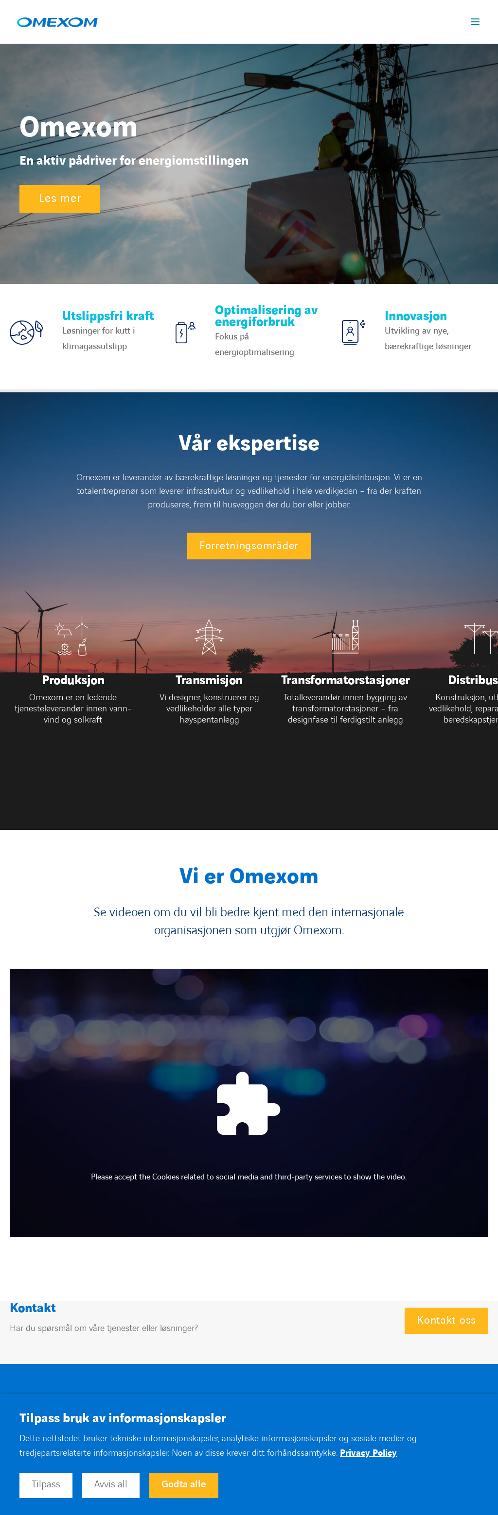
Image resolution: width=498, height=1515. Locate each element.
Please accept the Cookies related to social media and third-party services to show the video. (249, 1177)
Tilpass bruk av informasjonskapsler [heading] (122, 1419)
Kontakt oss (446, 1320)
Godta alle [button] (183, 1484)
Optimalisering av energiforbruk (266, 316)
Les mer (60, 198)
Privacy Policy (368, 1453)
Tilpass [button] (46, 1484)
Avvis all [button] (110, 1484)
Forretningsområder (249, 546)
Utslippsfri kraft (108, 316)
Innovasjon (416, 316)
